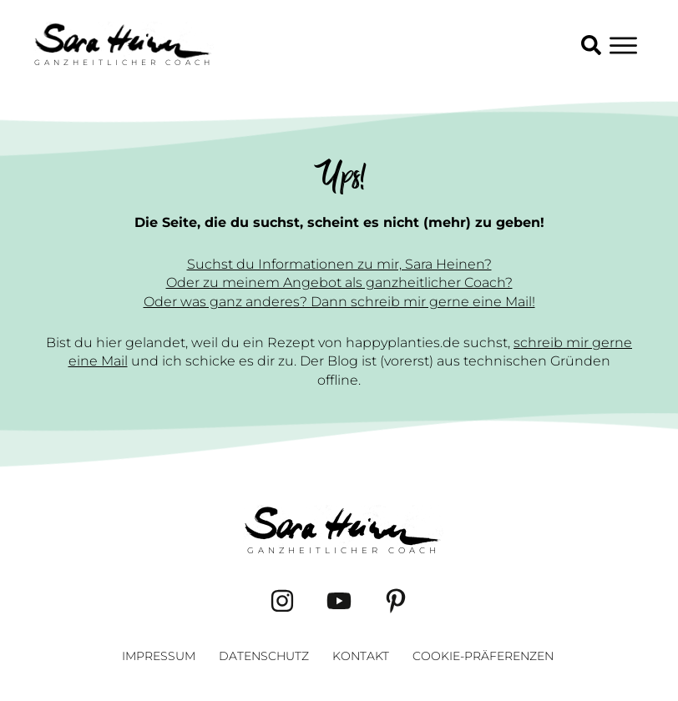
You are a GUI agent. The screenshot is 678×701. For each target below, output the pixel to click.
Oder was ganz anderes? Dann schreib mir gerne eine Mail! (339, 302)
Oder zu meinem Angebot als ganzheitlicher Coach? (339, 282)
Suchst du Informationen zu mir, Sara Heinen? (339, 264)
